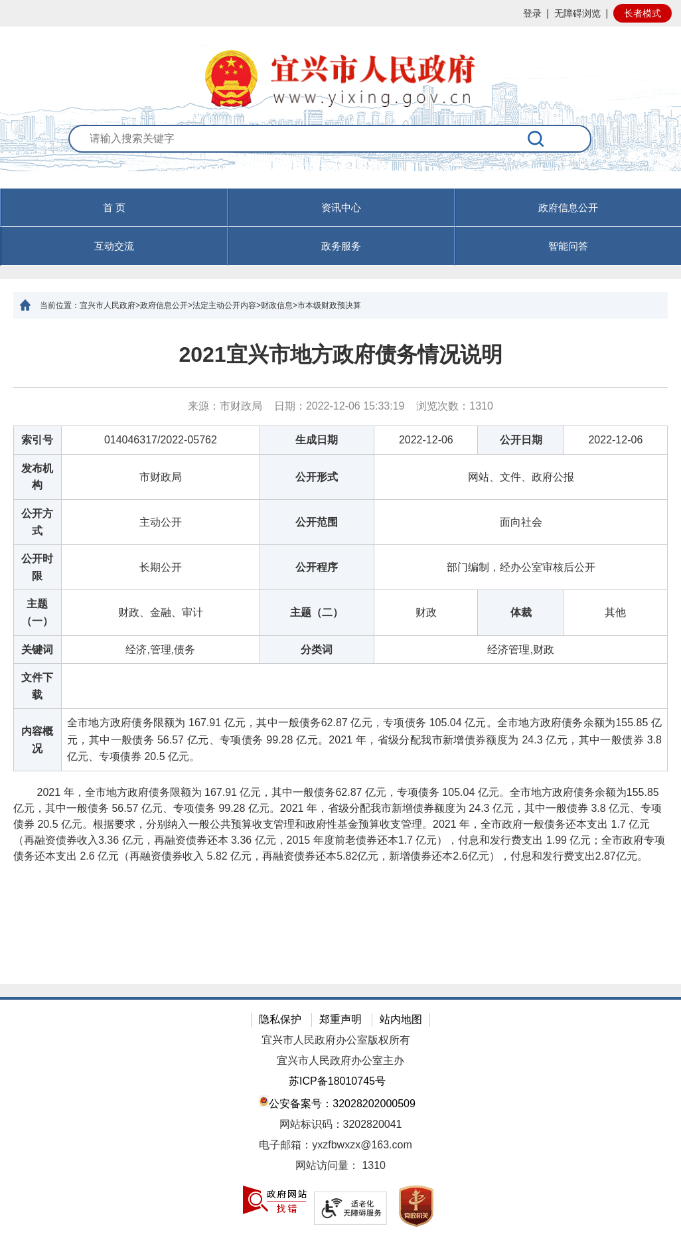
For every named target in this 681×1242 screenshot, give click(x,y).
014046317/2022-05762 (160, 439)
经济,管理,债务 (160, 649)
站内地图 (401, 1019)
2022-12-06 (426, 439)
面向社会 (521, 522)
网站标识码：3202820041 (340, 1124)
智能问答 (568, 246)
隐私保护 (280, 1019)
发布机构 (37, 477)
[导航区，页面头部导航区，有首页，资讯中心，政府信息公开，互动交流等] (340, 227)
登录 (532, 13)
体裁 (521, 612)
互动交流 (114, 246)
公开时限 (37, 567)
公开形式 (316, 477)
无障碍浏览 (577, 13)
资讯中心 (341, 207)
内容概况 (37, 740)
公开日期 (521, 439)
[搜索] (536, 139)
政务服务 (341, 246)
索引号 (37, 439)
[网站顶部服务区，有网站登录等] (340, 13)
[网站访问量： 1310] (340, 1166)
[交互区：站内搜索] (340, 156)
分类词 (317, 649)
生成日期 (316, 439)
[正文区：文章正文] (340, 651)
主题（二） (316, 612)
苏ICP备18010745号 (337, 1081)
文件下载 (37, 686)
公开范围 (316, 522)
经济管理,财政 (520, 649)
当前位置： (60, 305)
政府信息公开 (568, 207)
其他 (615, 612)
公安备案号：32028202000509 (337, 1102)
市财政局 (160, 477)
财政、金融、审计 (160, 612)
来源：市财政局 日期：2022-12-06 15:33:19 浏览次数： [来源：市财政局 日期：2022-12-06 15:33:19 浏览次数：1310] (340, 406)
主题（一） (37, 612)
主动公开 (160, 522)
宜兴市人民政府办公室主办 (340, 1060)
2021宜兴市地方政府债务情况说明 (340, 354)
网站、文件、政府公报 (521, 477)
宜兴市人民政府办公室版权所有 (336, 1040)
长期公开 (160, 567)
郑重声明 (340, 1019)
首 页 (114, 207)
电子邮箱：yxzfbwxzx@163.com (335, 1144)
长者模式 (642, 13)
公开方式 (37, 522)
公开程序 (316, 567)
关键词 (37, 649)
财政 (426, 612)
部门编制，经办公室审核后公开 (521, 567)
